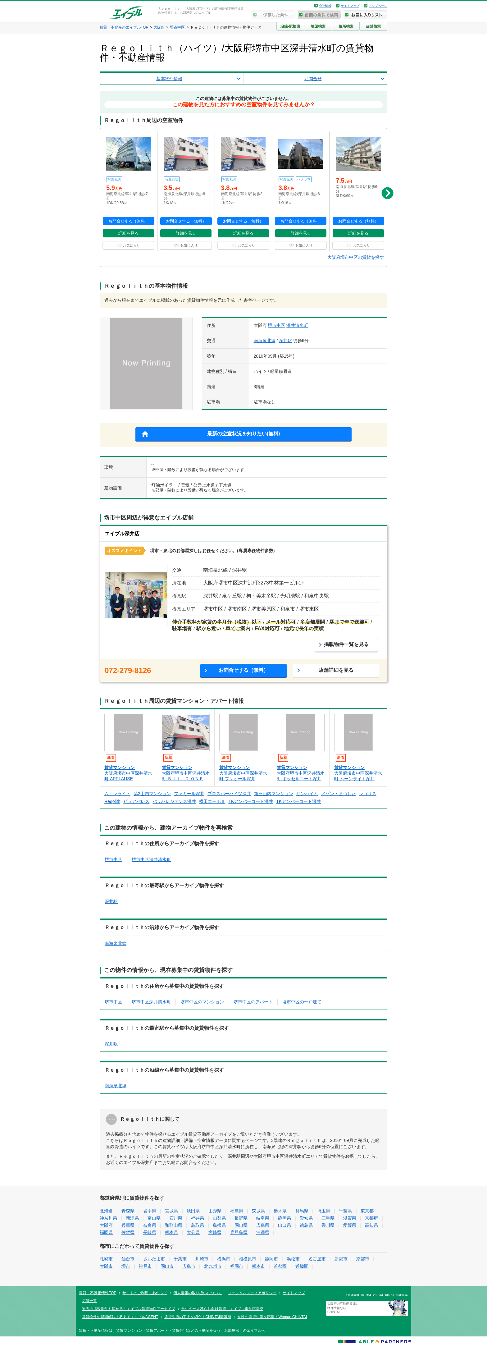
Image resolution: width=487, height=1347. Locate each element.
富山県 (154, 1218)
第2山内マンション (152, 793)
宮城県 (171, 1210)
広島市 (188, 1266)
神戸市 (145, 1266)
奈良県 (149, 1225)
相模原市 (247, 1258)
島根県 (219, 1225)
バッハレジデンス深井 (174, 801)
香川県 (328, 1225)
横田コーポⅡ (212, 801)
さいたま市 (154, 1258)
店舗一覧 (89, 1301)
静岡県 (284, 1218)
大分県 (193, 1232)
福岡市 (236, 1266)
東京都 (367, 1210)
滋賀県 (349, 1218)
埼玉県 (323, 1210)
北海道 (106, 1210)
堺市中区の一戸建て (301, 1001)
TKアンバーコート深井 (250, 801)
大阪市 (106, 1266)
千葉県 (345, 1210)
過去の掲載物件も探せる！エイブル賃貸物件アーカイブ (128, 1309)
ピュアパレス (136, 801)
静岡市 (271, 1258)
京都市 (362, 1258)
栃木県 (280, 1210)
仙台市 (127, 1258)
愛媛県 (349, 1225)
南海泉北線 (264, 340)
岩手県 (149, 1210)
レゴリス (367, 793)
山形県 (214, 1210)
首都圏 (280, 1266)
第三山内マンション (273, 793)
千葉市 (180, 1258)
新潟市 (341, 1258)
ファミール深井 (189, 793)
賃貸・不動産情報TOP (97, 1293)
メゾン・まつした (338, 793)
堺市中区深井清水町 (151, 859)
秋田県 (193, 1210)
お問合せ (313, 78)
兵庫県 (127, 1225)
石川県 (175, 1218)
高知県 (371, 1225)
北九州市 (212, 1266)
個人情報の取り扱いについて (197, 1293)
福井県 (197, 1218)
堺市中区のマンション (202, 1001)
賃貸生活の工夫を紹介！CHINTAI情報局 (197, 1317)
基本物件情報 (169, 78)
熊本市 (258, 1266)
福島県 (236, 1210)
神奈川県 (108, 1218)
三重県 (328, 1218)
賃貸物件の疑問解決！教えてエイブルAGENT (120, 1317)
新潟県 (132, 1218)
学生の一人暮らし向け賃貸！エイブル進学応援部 (222, 1309)
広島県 (262, 1225)
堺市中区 (276, 325)
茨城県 (258, 1210)
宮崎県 (214, 1232)
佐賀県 (127, 1232)
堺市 (125, 1266)
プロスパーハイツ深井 (229, 793)
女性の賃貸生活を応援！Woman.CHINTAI (272, 1317)
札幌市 (106, 1258)
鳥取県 (197, 1225)
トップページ (378, 5)
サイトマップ (350, 5)
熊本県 (171, 1232)
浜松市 (293, 1258)
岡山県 (241, 1225)
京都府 (371, 1218)
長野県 (241, 1218)
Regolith (112, 801)
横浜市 (223, 1258)
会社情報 (325, 5)
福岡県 (106, 1232)
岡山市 (167, 1266)
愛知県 (306, 1218)
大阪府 (106, 1225)
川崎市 (201, 1258)
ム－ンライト (117, 793)
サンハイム (307, 793)
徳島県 (306, 1225)
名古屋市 (317, 1258)
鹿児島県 (239, 1232)
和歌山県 (173, 1225)
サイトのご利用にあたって (144, 1293)
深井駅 (285, 340)
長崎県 (149, 1232)
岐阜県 (262, 1218)
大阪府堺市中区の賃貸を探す (355, 257)
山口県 (284, 1225)
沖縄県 (262, 1232)
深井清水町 (297, 325)
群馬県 (301, 1210)
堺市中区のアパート (253, 1001)
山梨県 (219, 1218)
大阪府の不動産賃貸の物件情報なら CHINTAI (342, 1308)
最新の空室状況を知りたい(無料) (243, 433)
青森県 (127, 1210)
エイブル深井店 (122, 533)
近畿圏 (301, 1266)
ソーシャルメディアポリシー (252, 1293)
